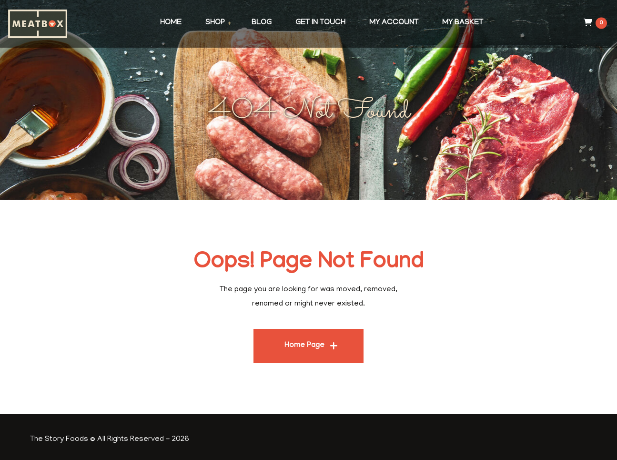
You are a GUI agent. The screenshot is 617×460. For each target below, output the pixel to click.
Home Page (304, 345)
